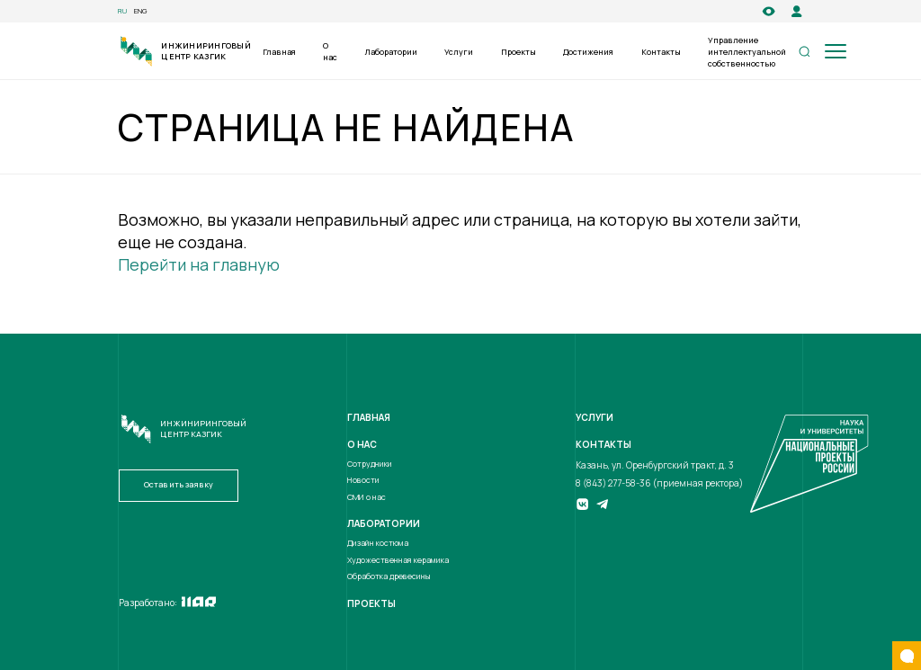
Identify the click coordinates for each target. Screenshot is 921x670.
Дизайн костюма (377, 543)
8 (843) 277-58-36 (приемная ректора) (659, 483)
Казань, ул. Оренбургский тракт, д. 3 (655, 465)
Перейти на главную (199, 264)
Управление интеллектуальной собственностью (747, 52)
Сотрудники (369, 464)
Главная (279, 52)
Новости (363, 480)
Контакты (661, 52)
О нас (330, 51)
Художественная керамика (398, 560)
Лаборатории (391, 52)
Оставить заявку (179, 484)
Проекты (518, 52)
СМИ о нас (366, 497)
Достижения (588, 52)
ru (122, 11)
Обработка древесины (389, 576)
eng (141, 11)
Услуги (458, 52)
